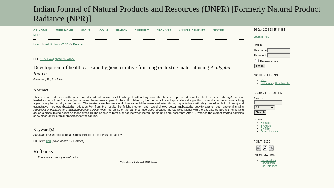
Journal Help (261, 36)
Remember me (269, 61)
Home (37, 44)
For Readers (268, 160)
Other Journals (269, 131)
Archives (164, 30)
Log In (103, 30)
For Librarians (269, 165)
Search (121, 30)
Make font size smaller (258, 148)
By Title (265, 128)
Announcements (192, 30)
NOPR (37, 35)
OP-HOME (40, 30)
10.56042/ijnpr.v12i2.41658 (57, 59)
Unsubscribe (282, 83)
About (85, 30)
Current (142, 30)
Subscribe (267, 83)
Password (260, 55)
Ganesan (79, 44)
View (263, 80)
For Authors (268, 163)
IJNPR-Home (64, 30)
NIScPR (218, 30)
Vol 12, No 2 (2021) (57, 44)
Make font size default (264, 148)
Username (260, 50)
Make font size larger (271, 148)
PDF (48, 141)
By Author (266, 125)
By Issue (266, 122)
